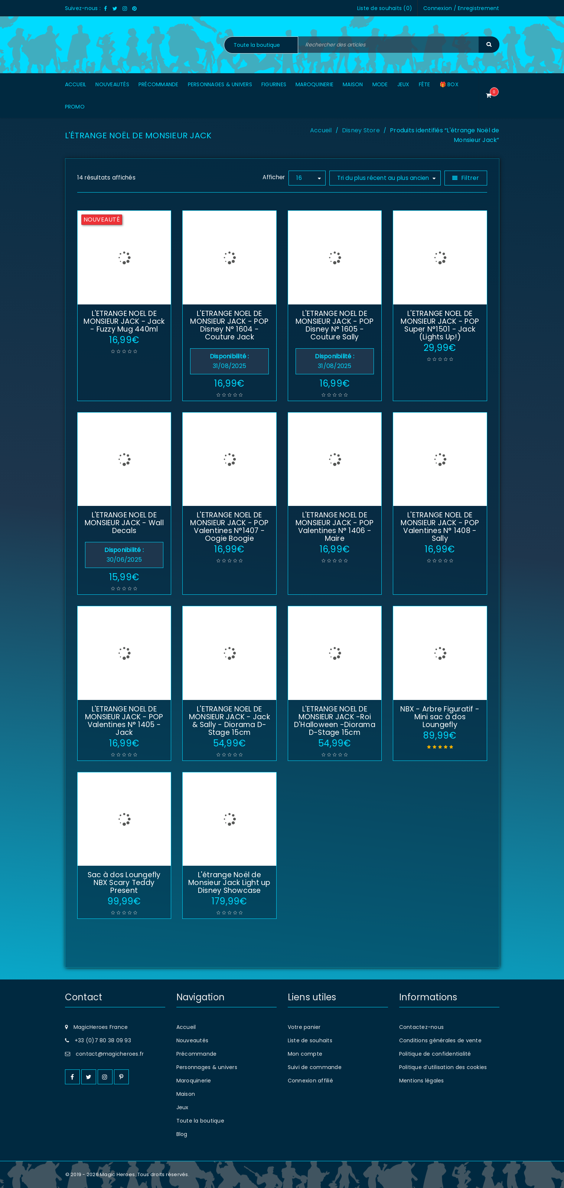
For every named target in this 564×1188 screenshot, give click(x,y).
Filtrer (470, 178)
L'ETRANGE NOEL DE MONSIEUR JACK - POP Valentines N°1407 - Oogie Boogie (229, 526)
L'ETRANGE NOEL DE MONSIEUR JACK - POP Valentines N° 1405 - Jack (124, 720)
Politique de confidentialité (435, 1054)
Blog (182, 1134)
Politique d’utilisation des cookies (443, 1067)
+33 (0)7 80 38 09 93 (103, 1040)
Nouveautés (192, 1040)
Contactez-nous (421, 1027)
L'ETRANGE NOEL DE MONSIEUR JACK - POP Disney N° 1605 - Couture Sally (335, 325)
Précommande (196, 1054)
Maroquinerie (193, 1080)
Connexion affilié (310, 1080)
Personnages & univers (206, 1067)
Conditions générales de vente (440, 1040)
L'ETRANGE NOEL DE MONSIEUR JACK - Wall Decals (124, 523)
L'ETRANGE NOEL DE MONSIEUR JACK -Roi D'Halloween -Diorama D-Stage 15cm (334, 720)
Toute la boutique (200, 1120)
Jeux (182, 1107)
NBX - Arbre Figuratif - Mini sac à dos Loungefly (439, 717)
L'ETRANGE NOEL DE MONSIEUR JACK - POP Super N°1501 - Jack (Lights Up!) (440, 325)
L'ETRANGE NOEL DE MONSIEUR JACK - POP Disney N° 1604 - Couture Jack (229, 325)
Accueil (321, 130)
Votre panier (304, 1027)
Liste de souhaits (310, 1040)
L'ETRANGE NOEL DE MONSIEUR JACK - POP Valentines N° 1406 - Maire (335, 526)
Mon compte (305, 1054)
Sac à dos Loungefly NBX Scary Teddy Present (124, 882)
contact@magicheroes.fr (110, 1054)
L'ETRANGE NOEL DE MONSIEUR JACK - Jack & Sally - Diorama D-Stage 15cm (229, 720)
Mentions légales (421, 1080)
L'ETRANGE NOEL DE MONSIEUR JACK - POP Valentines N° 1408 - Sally (440, 526)
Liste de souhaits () (384, 8)
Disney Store (361, 130)
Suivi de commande (315, 1067)
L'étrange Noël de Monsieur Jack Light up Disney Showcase (229, 882)
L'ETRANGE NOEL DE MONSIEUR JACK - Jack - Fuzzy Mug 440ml (124, 321)
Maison (185, 1094)
